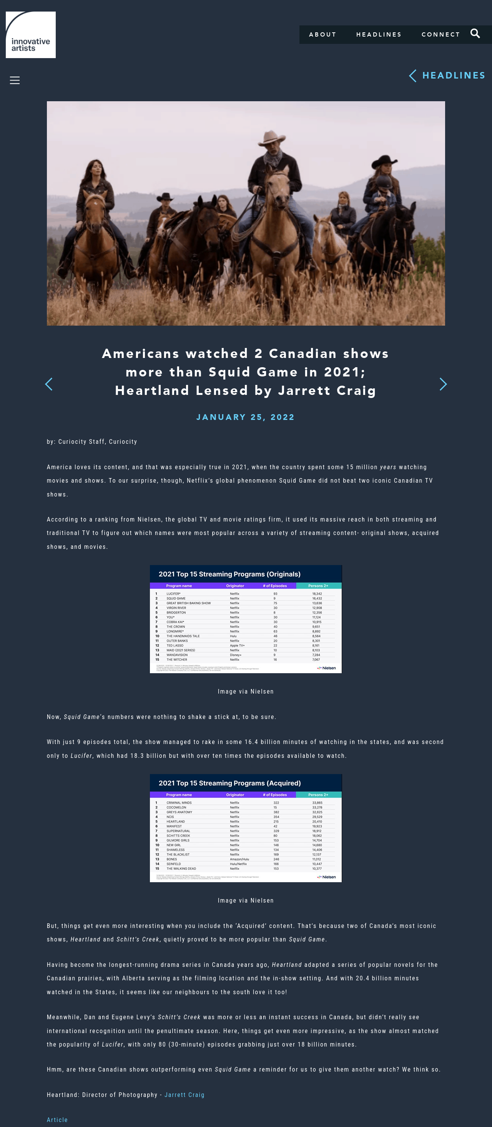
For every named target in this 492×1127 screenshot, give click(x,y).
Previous (49, 382)
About (323, 34)
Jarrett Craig (185, 1095)
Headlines (379, 34)
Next (441, 379)
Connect (441, 34)
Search (475, 33)
